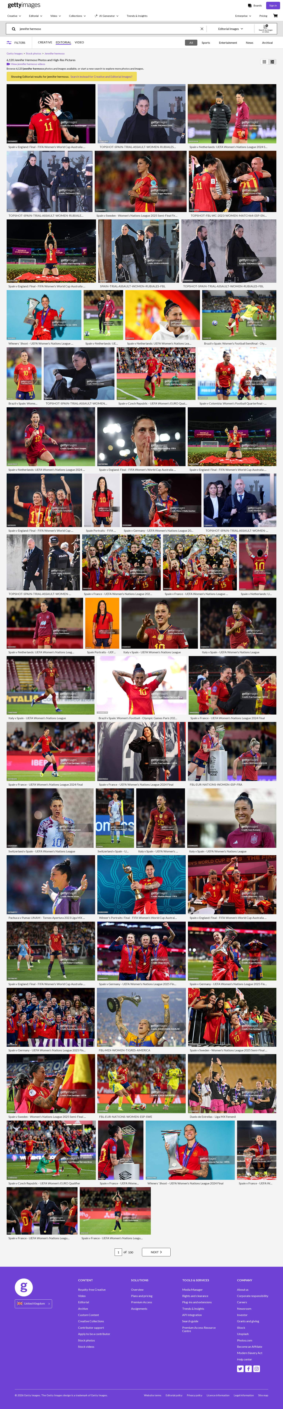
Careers (242, 1302)
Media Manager (192, 1289)
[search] (15, 28)
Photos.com (244, 1340)
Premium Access (141, 1302)
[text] (109, 29)
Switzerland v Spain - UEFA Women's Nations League (41, 851)
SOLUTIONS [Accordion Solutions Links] (139, 1280)
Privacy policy (194, 1395)
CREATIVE (45, 42)
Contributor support (91, 1327)
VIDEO (79, 42)
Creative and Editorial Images (112, 76)
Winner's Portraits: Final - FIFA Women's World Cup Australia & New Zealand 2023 (151, 917)
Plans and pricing (141, 1296)
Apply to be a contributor (94, 1334)
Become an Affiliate (249, 1346)
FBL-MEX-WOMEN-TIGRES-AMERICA (124, 1050)
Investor (242, 1315)
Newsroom (244, 1308)
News (249, 42)
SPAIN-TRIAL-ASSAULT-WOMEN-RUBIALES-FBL (132, 286)
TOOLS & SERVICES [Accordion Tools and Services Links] (195, 1280)
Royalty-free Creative (92, 1289)
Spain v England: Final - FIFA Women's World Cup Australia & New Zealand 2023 (59, 147)
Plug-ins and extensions (197, 1302)
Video (82, 1296)
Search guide (190, 1321)
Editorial (83, 1302)
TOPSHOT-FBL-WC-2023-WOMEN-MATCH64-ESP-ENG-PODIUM (235, 215)
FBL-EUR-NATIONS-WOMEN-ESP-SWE (125, 1116)
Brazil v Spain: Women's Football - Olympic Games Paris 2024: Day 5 (142, 718)
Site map (263, 1395)
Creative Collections (91, 1321)
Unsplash (243, 1334)
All (191, 42)
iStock (241, 1327)
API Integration (192, 1315)
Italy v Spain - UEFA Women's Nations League (152, 652)
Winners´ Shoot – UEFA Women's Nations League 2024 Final (46, 343)
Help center (244, 1359)
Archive (83, 1308)
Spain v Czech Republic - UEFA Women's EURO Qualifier (154, 403)
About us (242, 1289)
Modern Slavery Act (249, 1353)
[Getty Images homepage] (24, 5)
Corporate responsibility (252, 1296)
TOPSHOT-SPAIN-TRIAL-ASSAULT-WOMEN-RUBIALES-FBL (140, 147)
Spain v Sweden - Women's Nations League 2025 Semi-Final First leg (139, 215)
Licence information (218, 1395)
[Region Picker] (33, 1303)
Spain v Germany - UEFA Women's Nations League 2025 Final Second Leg (170, 530)
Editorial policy (174, 1395)
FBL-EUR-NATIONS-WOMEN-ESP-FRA (216, 784)
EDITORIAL (63, 42)
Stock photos (86, 1340)
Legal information (244, 1395)
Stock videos (86, 1346)
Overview (137, 1289)
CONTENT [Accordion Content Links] (85, 1280)
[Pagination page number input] (118, 1252)
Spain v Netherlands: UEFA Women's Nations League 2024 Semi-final (233, 147)
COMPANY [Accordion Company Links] (244, 1280)
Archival (267, 42)
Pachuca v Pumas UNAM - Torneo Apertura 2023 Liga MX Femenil (50, 917)
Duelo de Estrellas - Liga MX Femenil (213, 1116)
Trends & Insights (193, 1308)
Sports (206, 42)
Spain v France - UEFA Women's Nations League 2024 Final (121, 594)
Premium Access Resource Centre (199, 1329)
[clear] (204, 28)
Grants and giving (248, 1321)
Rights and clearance (195, 1296)
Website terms (152, 1395)
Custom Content (88, 1315)
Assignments (139, 1308)
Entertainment (228, 42)
